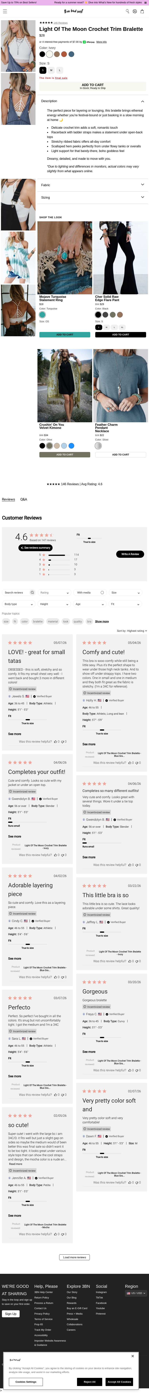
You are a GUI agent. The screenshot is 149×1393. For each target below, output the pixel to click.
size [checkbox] (6, 621)
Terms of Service (43, 1319)
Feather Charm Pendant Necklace (106, 428)
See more (14, 734)
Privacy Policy (41, 1313)
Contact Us (40, 1308)
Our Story (72, 1292)
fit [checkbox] (15, 621)
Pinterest (101, 1313)
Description (92, 101)
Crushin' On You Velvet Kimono (51, 426)
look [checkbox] (65, 621)
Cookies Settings (26, 1381)
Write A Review (130, 554)
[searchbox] (15, 592)
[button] (59, 555)
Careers (71, 1330)
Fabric (92, 185)
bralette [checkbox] (37, 621)
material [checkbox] (53, 621)
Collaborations (74, 1324)
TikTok (99, 1297)
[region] (71, 1371)
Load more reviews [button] (74, 1257)
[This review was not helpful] (62, 741)
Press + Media (74, 1313)
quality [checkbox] (78, 621)
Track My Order (42, 1330)
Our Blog (71, 1297)
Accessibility (41, 1335)
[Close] (132, 1356)
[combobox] (54, 592)
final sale (61, 78)
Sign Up (10, 1314)
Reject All (89, 1381)
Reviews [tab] (8, 499)
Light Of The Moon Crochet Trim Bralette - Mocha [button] (45, 1226)
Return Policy (41, 1297)
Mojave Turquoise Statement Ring (52, 298)
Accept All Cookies (119, 1381)
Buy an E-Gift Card (77, 1308)
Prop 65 (38, 1324)
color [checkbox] (25, 621)
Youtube (100, 1308)
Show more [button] (102, 621)
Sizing (92, 197)
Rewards (71, 1303)
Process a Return (43, 1303)
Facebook (101, 1303)
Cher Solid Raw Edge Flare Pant (107, 298)
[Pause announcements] (145, 2)
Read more (15, 1163)
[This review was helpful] (55, 741)
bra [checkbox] (89, 621)
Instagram (101, 1292)
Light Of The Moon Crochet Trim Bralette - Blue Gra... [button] (119, 754)
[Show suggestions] (136, 1293)
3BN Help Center (43, 1292)
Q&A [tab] (23, 499)
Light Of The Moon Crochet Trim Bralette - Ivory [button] (46, 847)
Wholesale (72, 1319)
